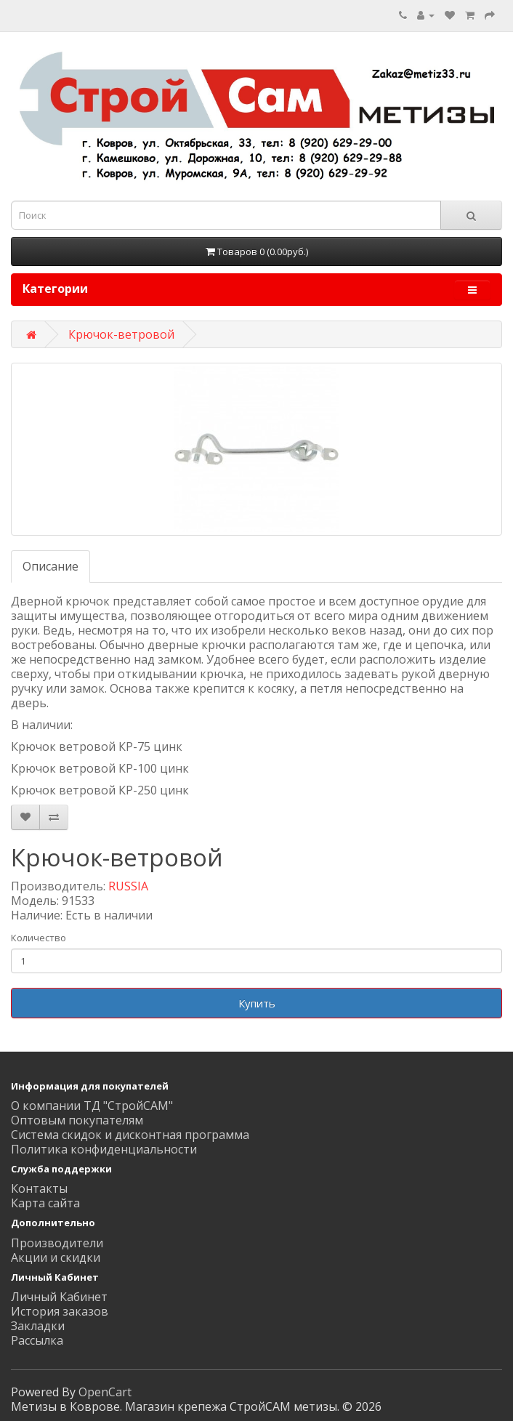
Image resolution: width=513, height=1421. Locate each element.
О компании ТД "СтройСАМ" (92, 1106)
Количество (38, 937)
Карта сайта (45, 1203)
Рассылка (37, 1340)
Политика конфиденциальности (104, 1149)
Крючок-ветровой (121, 334)
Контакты (39, 1188)
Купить (256, 1003)
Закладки (38, 1326)
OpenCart (105, 1392)
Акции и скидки (55, 1257)
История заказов (59, 1311)
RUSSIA (128, 886)
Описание (50, 566)
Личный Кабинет (59, 1297)
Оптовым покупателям (77, 1120)
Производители (57, 1243)
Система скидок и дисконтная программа (130, 1135)
